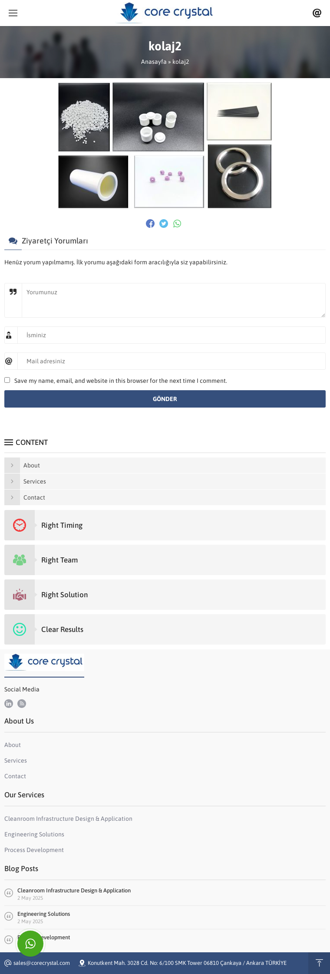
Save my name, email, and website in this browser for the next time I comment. (120, 380)
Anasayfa (154, 61)
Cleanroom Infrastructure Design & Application (74, 890)
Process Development (43, 937)
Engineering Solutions (43, 914)
